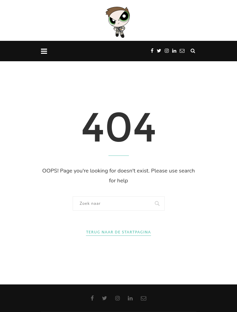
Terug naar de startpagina (118, 232)
